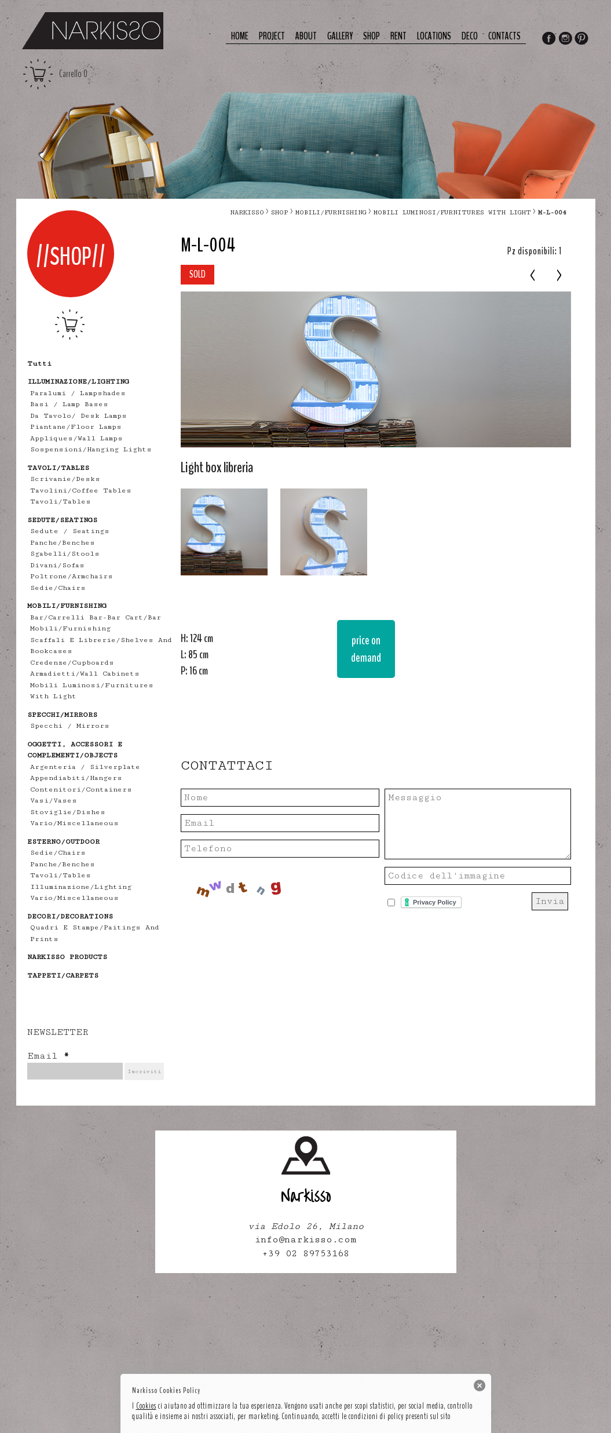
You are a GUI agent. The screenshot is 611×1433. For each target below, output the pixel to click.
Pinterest (582, 39)
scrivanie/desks (65, 479)
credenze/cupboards (72, 662)
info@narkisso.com (305, 1239)
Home (239, 36)
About (306, 36)
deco (470, 36)
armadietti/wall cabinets (85, 673)
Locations (434, 36)
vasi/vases (53, 800)
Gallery (340, 36)
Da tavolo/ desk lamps (78, 415)
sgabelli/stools (65, 553)
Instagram (565, 39)
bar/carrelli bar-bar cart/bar (95, 617)
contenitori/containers (81, 789)
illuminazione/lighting (80, 887)
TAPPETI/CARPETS (62, 975)
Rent (398, 36)
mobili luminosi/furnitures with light (452, 212)
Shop (371, 36)
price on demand (366, 648)
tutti (39, 363)
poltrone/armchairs (71, 576)
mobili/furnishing (70, 628)
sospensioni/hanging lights (91, 449)
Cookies (146, 1406)
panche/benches (62, 542)
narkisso (247, 212)
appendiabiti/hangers (76, 778)
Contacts (504, 36)
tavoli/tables (60, 501)
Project (272, 36)
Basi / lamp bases (69, 404)
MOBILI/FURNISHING (331, 212)
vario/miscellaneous (74, 823)
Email (48, 1056)
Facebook (548, 39)
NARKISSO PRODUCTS (67, 957)
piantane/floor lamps (76, 426)
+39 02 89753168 (305, 1253)
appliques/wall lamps (76, 438)
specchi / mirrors (69, 725)
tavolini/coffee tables (80, 490)
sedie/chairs (58, 588)
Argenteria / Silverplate (85, 767)
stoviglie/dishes (67, 812)
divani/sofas (57, 565)
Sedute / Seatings (69, 531)
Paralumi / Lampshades (78, 393)
